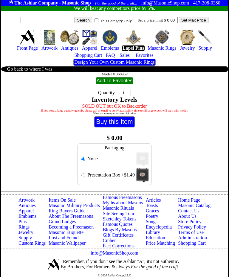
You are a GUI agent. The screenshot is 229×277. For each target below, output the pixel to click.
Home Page (189, 200)
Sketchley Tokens (120, 218)
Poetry (152, 216)
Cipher (109, 240)
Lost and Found (63, 237)
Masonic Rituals (118, 208)
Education (155, 237)
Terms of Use (191, 232)
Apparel (26, 210)
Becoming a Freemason (71, 226)
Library (153, 232)
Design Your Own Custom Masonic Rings (114, 62)
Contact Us (188, 210)
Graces (152, 210)
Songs (151, 221)
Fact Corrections (118, 245)
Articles (153, 200)
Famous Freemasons (122, 197)
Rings (24, 226)
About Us (187, 216)
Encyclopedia (159, 226)
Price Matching (160, 243)
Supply (25, 237)
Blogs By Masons (120, 229)
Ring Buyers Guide (67, 210)
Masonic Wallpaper (67, 243)
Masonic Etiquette (66, 232)
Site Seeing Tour (118, 213)
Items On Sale (62, 200)
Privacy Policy (192, 226)
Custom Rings (32, 243)
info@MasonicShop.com (114, 252)
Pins (22, 221)
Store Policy (190, 221)
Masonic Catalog (194, 205)
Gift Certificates (118, 235)
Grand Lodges (62, 221)
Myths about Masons (123, 202)
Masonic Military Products (74, 205)
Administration (192, 237)
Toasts (152, 205)
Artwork (26, 200)
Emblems (27, 216)
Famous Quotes (118, 224)
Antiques (27, 205)
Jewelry (25, 232)
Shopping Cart (192, 243)
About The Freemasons (71, 216)
